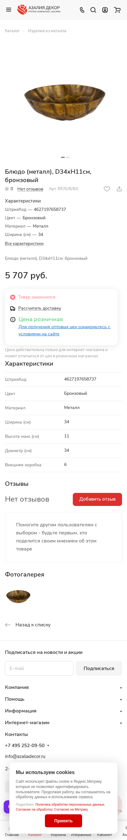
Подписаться (99, 668)
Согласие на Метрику (71, 809)
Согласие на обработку (34, 809)
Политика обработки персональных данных (69, 804)
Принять (63, 820)
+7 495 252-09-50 (25, 745)
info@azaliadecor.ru (25, 756)
